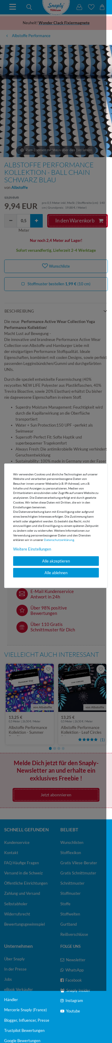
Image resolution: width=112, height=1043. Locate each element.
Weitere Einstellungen (32, 549)
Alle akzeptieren (56, 561)
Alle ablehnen (56, 572)
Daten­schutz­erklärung (59, 540)
